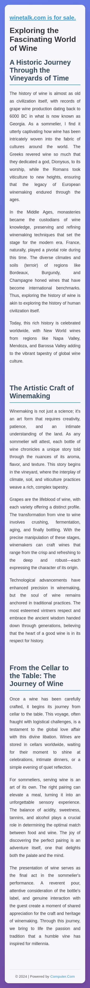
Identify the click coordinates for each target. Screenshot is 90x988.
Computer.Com (62, 976)
